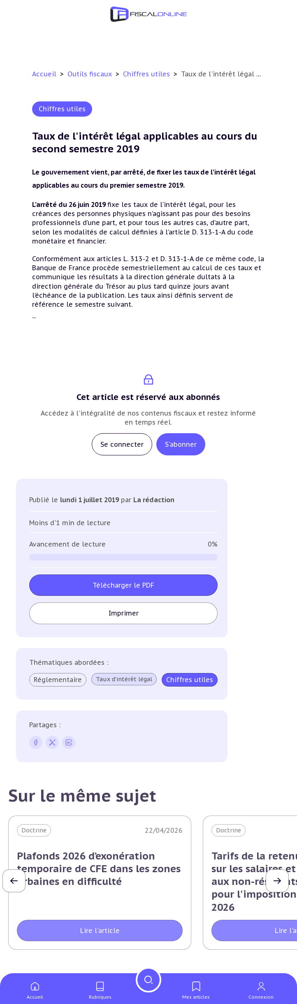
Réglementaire (58, 679)
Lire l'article (100, 930)
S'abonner (181, 444)
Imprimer (124, 613)
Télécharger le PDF (123, 585)
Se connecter (122, 444)
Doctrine (33, 830)
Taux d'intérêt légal (124, 679)
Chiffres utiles (147, 74)
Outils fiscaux (90, 74)
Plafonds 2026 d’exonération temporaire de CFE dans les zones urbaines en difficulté (99, 869)
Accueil (44, 74)
